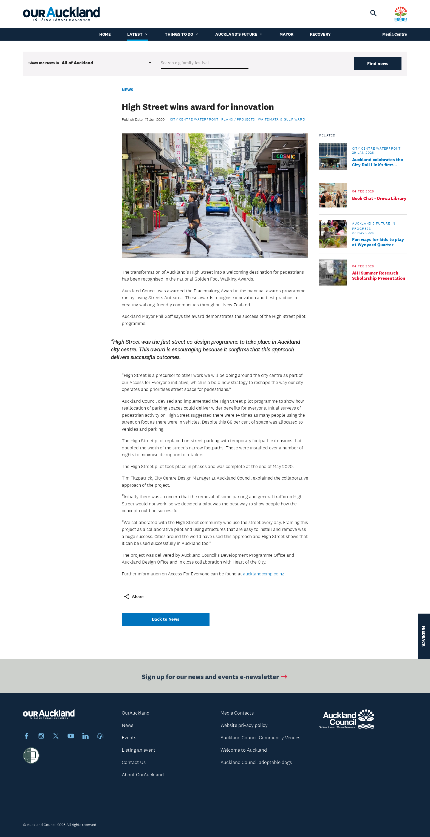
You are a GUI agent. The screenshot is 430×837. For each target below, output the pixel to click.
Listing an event (138, 750)
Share (133, 596)
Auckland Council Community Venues (260, 738)
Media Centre (394, 34)
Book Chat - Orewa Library (379, 198)
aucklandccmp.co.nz (263, 573)
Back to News (165, 619)
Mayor (286, 34)
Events (129, 738)
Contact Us (134, 762)
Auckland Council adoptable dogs (256, 762)
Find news (377, 63)
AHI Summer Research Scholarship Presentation (378, 275)
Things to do (182, 34)
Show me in (44, 62)
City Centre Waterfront (194, 119)
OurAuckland (135, 713)
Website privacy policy (244, 725)
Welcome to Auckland (243, 750)
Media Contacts (237, 713)
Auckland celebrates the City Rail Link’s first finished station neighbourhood (377, 162)
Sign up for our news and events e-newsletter (215, 677)
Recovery (320, 34)
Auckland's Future (239, 34)
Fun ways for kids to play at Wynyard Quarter (378, 242)
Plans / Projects (238, 119)
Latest (137, 34)
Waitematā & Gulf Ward (281, 119)
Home (105, 34)
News (127, 89)
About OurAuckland (143, 775)
